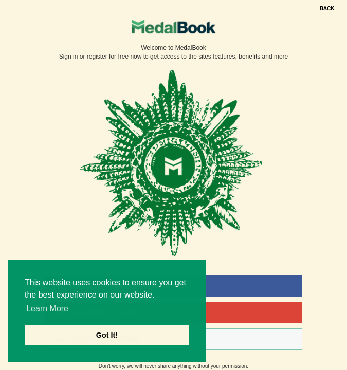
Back (327, 8)
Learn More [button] (47, 308)
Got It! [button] (107, 335)
